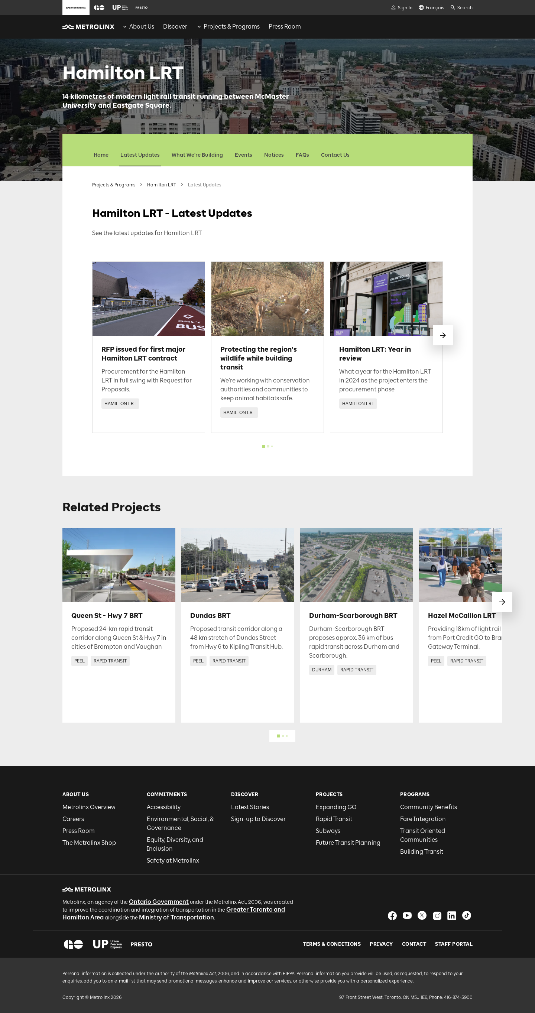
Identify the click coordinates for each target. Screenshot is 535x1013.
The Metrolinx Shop (89, 842)
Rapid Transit (334, 819)
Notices (274, 155)
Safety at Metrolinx (173, 860)
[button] (99, 7)
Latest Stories (250, 807)
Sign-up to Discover (258, 819)
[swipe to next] (443, 335)
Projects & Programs (113, 185)
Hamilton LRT (161, 185)
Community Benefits (428, 807)
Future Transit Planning (348, 842)
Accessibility (164, 807)
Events (243, 155)
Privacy (381, 944)
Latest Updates (140, 155)
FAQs (302, 155)
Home (101, 155)
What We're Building (197, 155)
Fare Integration (423, 819)
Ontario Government (159, 901)
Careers (73, 819)
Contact (414, 944)
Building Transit (421, 851)
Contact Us (335, 155)
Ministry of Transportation (176, 917)
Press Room (78, 830)
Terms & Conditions (332, 944)
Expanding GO (336, 807)
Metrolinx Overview (89, 807)
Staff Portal (454, 944)
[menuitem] (138, 27)
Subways (328, 830)
